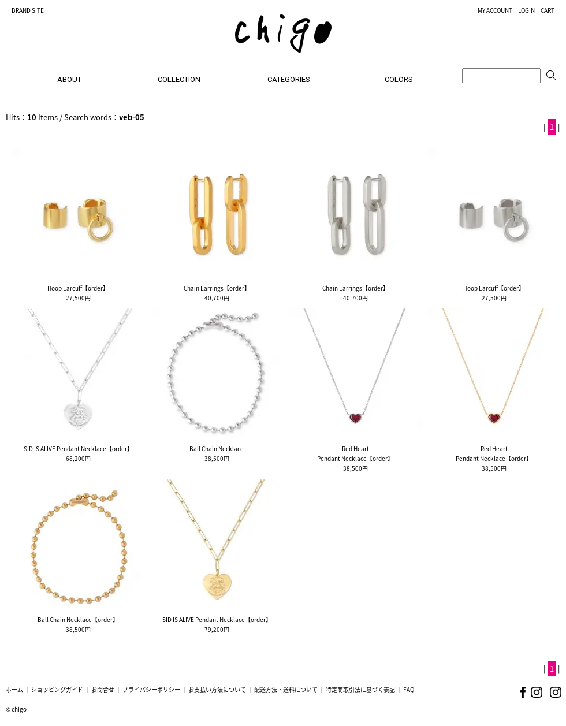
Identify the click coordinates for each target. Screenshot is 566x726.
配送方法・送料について (286, 689)
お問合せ (102, 689)
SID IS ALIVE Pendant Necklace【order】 (78, 448)
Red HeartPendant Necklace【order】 (355, 453)
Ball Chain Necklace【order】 (78, 619)
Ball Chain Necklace (216, 448)
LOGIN (526, 10)
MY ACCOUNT (495, 10)
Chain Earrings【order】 (217, 288)
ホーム (14, 689)
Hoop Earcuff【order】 (78, 288)
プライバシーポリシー (151, 689)
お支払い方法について (217, 689)
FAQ (408, 689)
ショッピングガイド (57, 689)
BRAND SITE (28, 10)
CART (547, 10)
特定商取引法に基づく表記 (360, 689)
